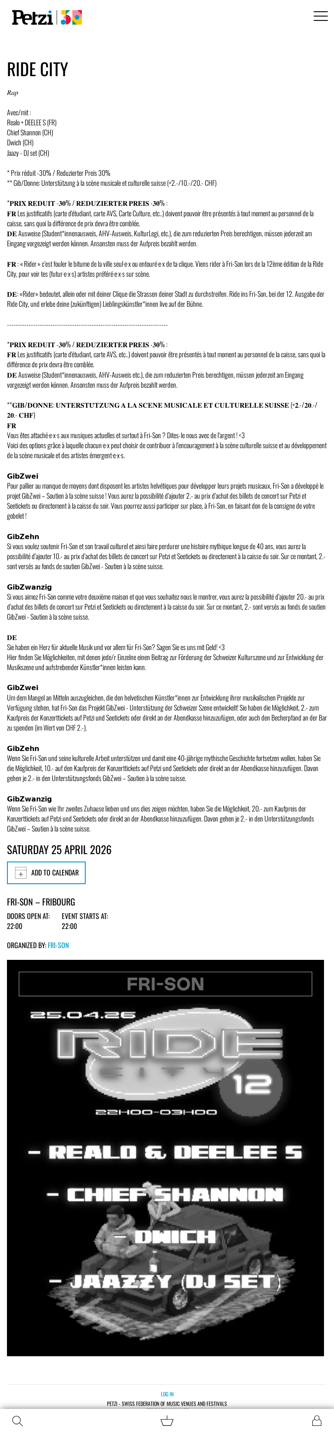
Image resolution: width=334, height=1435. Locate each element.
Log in (167, 1394)
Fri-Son (58, 945)
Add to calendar (46, 873)
